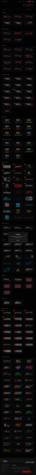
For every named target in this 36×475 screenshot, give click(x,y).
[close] (34, 2)
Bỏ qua (18, 240)
